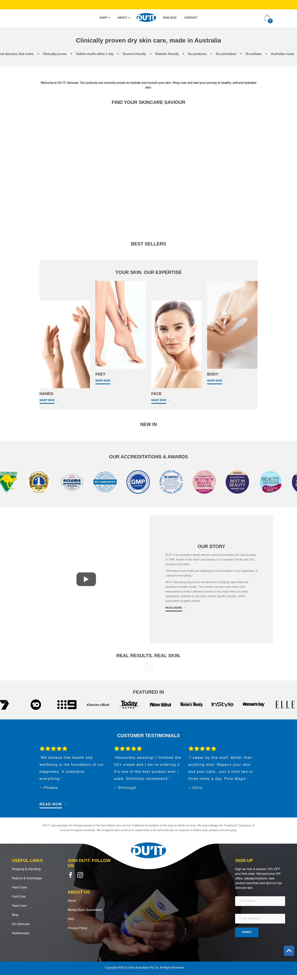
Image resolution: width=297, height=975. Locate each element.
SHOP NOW (47, 400)
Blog (15, 915)
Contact (190, 17)
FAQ (71, 919)
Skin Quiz (170, 17)
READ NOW (51, 804)
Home (146, 17)
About (124, 17)
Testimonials (20, 933)
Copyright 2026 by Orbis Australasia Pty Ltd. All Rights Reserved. (145, 967)
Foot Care (19, 896)
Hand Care (19, 887)
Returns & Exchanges (27, 878)
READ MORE (173, 607)
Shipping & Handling (26, 869)
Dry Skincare (21, 924)
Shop (104, 17)
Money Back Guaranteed (85, 910)
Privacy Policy (77, 928)
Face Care (19, 906)
